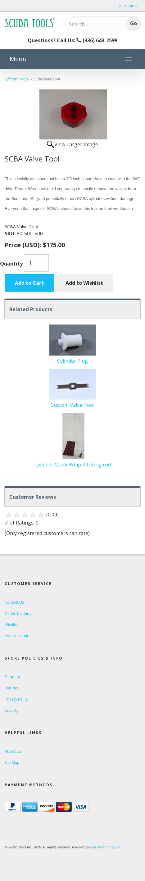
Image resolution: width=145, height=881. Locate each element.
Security (11, 710)
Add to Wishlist (84, 282)
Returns (11, 688)
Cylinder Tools (16, 79)
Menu (18, 59)
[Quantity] (36, 263)
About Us (13, 751)
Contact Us (14, 602)
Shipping (12, 676)
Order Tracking (18, 613)
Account (128, 5)
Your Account (16, 635)
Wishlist (11, 624)
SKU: (11, 233)
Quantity (11, 263)
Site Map (12, 762)
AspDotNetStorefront (105, 847)
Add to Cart (29, 282)
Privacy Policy (16, 699)
